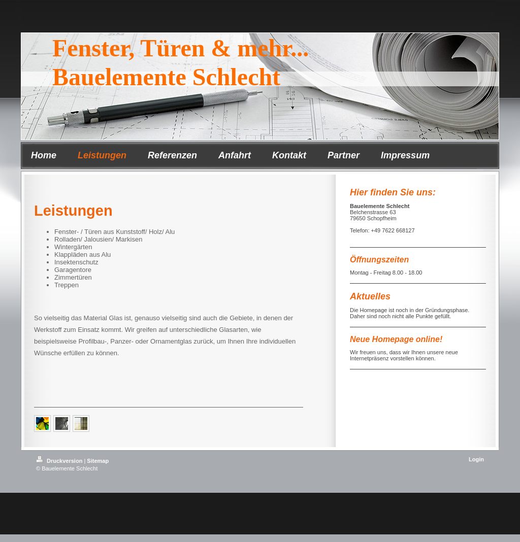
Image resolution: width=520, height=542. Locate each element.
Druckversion (60, 461)
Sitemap (98, 461)
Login (476, 459)
